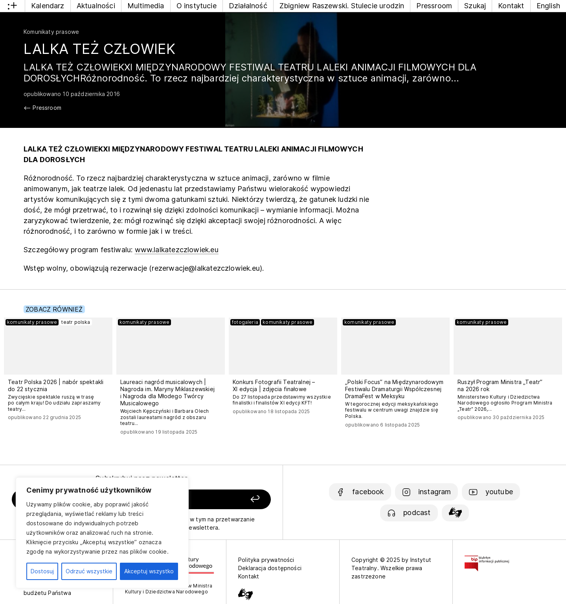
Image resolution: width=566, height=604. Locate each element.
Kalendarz (47, 6)
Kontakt (511, 6)
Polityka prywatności (266, 559)
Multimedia (145, 6)
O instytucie (196, 6)
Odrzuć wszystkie (89, 571)
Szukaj (475, 6)
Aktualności (96, 6)
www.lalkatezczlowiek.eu (177, 250)
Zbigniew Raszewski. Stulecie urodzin (341, 6)
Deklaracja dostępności (269, 568)
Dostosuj (42, 571)
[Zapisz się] (220, 499)
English (548, 6)
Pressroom (434, 6)
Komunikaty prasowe (51, 31)
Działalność (248, 6)
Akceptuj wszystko (149, 571)
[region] (102, 532)
